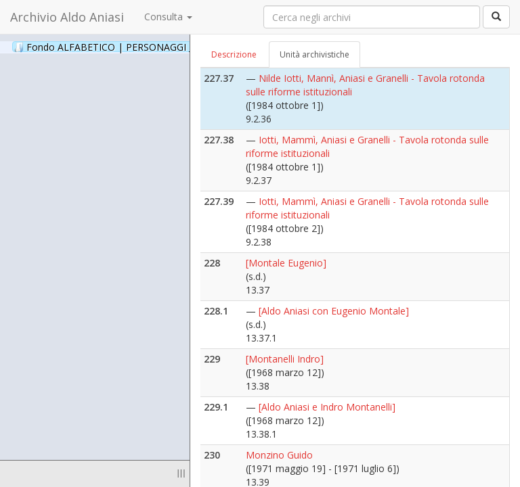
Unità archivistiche (314, 54)
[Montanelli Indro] (285, 358)
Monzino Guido (279, 454)
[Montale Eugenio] (286, 262)
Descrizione (234, 54)
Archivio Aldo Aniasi (67, 17)
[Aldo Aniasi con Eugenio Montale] (334, 310)
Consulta (168, 16)
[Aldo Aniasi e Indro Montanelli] (327, 406)
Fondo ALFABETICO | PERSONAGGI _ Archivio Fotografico (164, 46)
